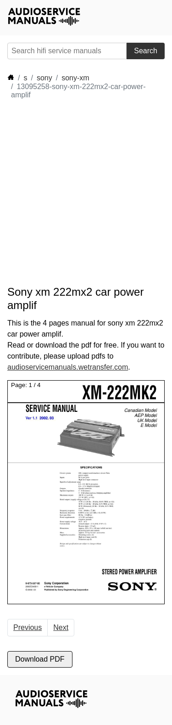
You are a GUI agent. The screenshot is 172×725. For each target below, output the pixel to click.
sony (44, 78)
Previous (27, 627)
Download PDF (40, 659)
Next (60, 627)
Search (145, 51)
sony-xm (75, 78)
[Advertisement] (86, 193)
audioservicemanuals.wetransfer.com (67, 367)
